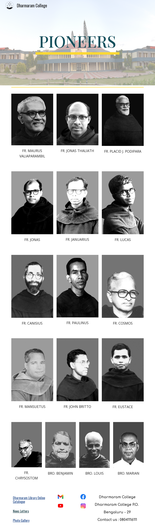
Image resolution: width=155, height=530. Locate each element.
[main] (77, 42)
